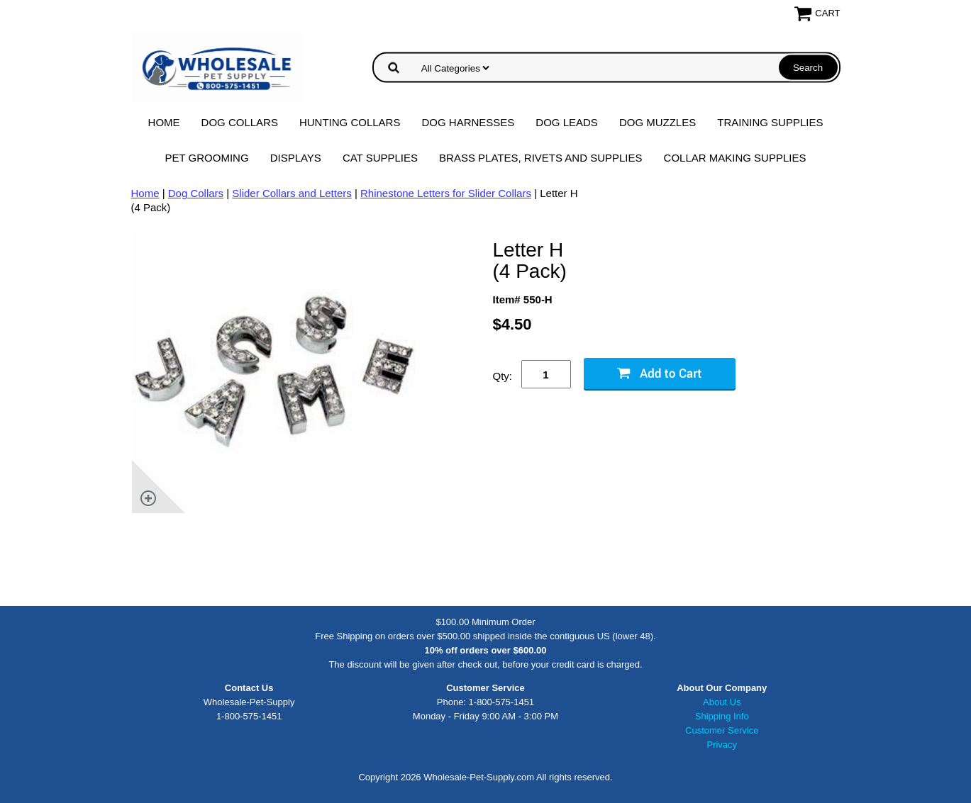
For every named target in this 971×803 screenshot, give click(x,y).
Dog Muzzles (657, 122)
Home (164, 122)
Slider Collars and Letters (291, 193)
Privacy (721, 744)
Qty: (503, 376)
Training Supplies (770, 122)
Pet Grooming (207, 158)
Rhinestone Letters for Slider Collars (445, 193)
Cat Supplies (380, 158)
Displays (295, 158)
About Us (721, 702)
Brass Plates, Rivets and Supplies (541, 158)
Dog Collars (239, 122)
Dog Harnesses (467, 122)
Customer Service (721, 730)
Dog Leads (567, 122)
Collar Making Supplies (735, 158)
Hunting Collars (350, 122)
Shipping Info (722, 716)
